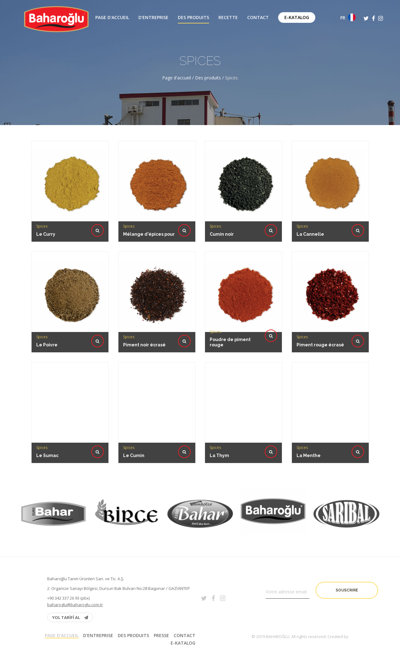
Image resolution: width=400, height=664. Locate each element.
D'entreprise (153, 17)
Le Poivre (48, 315)
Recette (228, 17)
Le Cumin (135, 425)
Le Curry (45, 234)
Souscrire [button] (347, 590)
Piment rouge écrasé (320, 315)
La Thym (220, 425)
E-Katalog (296, 17)
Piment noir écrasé (145, 315)
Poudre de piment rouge (230, 314)
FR (348, 17)
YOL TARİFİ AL (70, 617)
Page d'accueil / (178, 78)
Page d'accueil (112, 17)
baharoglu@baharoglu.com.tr (75, 604)
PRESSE (161, 635)
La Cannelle (310, 234)
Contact (258, 17)
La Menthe (309, 425)
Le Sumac (48, 425)
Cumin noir (222, 234)
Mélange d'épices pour (149, 234)
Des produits (193, 17)
